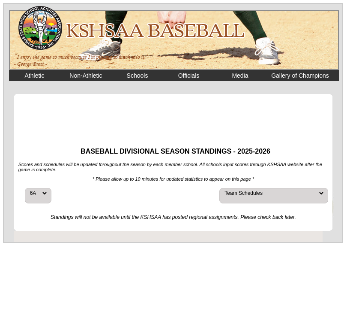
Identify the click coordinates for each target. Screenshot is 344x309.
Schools (137, 75)
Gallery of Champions (300, 75)
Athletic (35, 75)
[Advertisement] (173, 119)
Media (240, 75)
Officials (189, 75)
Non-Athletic (85, 75)
